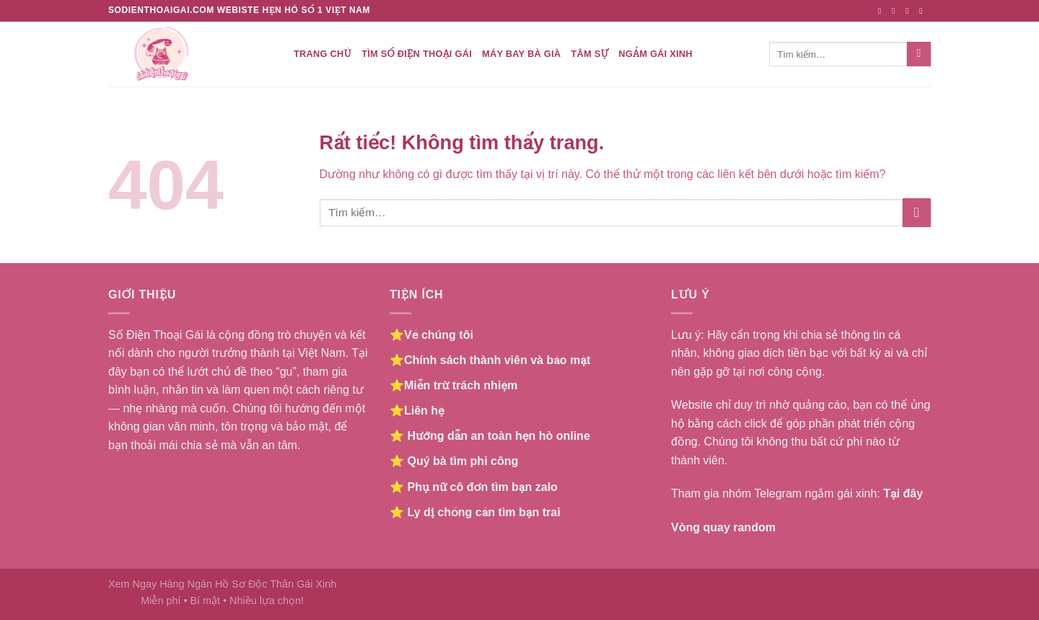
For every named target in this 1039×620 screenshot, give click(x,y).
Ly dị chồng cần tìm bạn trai (483, 512)
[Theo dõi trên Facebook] (882, 11)
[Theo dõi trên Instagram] (896, 11)
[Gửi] (919, 54)
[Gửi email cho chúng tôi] (923, 11)
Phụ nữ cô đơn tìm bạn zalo (482, 487)
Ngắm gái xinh (655, 53)
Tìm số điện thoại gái (416, 53)
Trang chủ (322, 53)
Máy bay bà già (521, 53)
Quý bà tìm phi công (462, 461)
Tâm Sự (589, 53)
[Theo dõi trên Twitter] (910, 11)
